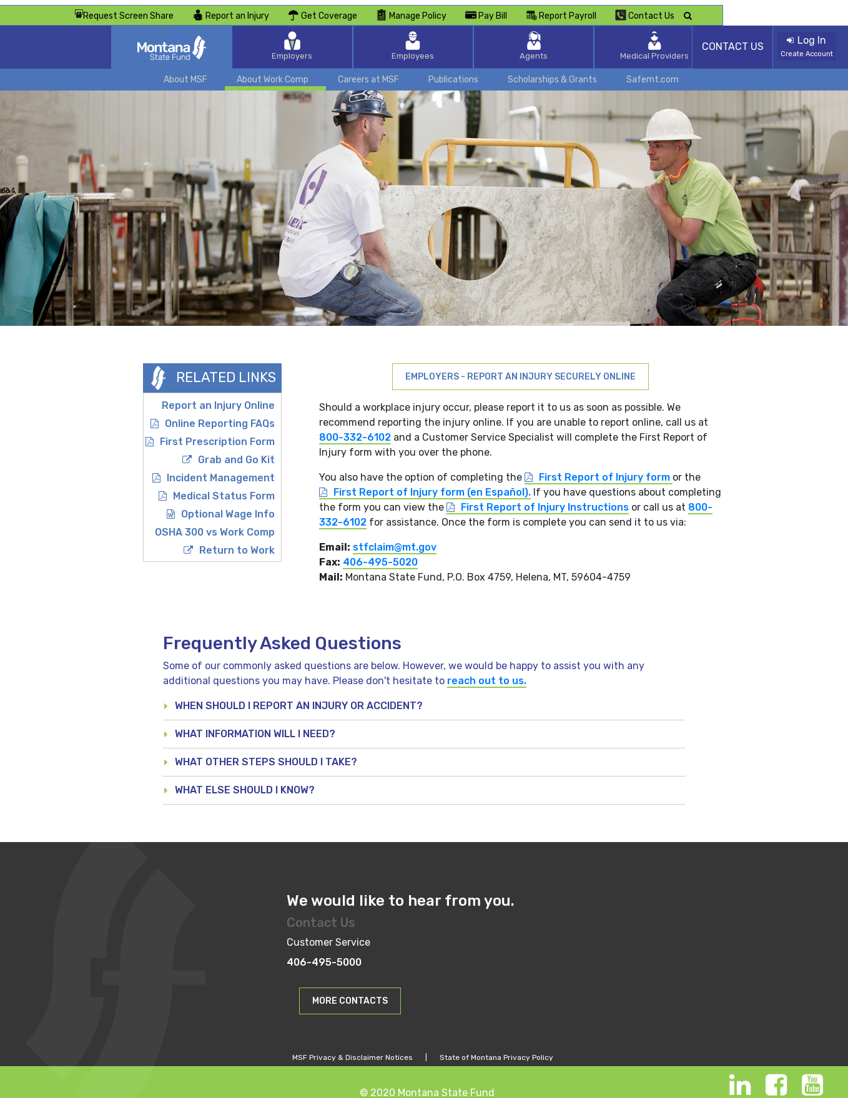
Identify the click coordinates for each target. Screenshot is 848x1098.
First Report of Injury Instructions (545, 501)
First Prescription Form (217, 435)
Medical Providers (586, 40)
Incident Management (221, 472)
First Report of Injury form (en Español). (432, 486)
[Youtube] (812, 1085)
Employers (343, 40)
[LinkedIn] (740, 1085)
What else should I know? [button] (245, 784)
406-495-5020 (380, 556)
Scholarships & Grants (552, 73)
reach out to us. (486, 675)
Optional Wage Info (228, 508)
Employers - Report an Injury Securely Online (520, 370)
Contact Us (769, 9)
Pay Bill (611, 9)
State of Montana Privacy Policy (496, 1051)
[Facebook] (776, 1085)
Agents (505, 40)
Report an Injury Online (218, 399)
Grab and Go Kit (236, 453)
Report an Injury (355, 9)
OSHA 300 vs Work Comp (215, 526)
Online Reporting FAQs (220, 417)
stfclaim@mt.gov (394, 541)
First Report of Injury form (606, 471)
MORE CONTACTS (350, 995)
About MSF (185, 73)
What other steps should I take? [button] (266, 756)
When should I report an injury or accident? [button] (299, 700)
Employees (424, 40)
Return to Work (237, 544)
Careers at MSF (368, 73)
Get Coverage (447, 9)
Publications (453, 73)
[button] (350, 995)
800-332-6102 (355, 431)
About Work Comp (272, 73)
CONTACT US (733, 41)
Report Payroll (686, 9)
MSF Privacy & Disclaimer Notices (352, 1051)
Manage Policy (536, 9)
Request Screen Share (248, 9)
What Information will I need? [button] (255, 728)
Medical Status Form (224, 490)
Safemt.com (652, 73)
